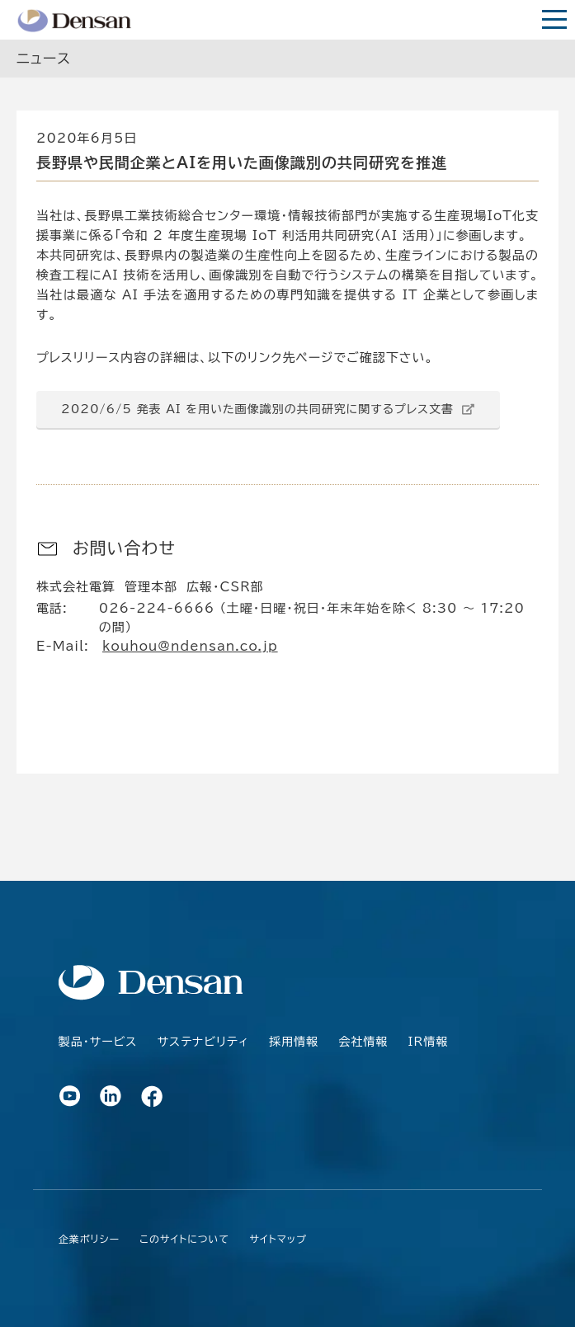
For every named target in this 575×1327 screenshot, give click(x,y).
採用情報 (293, 1041)
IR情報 (428, 1041)
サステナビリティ (203, 1041)
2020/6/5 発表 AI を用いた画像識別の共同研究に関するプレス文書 (260, 409)
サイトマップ (278, 1239)
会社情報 (363, 1041)
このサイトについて (184, 1239)
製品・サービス (98, 1041)
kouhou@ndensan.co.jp (190, 646)
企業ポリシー (89, 1239)
